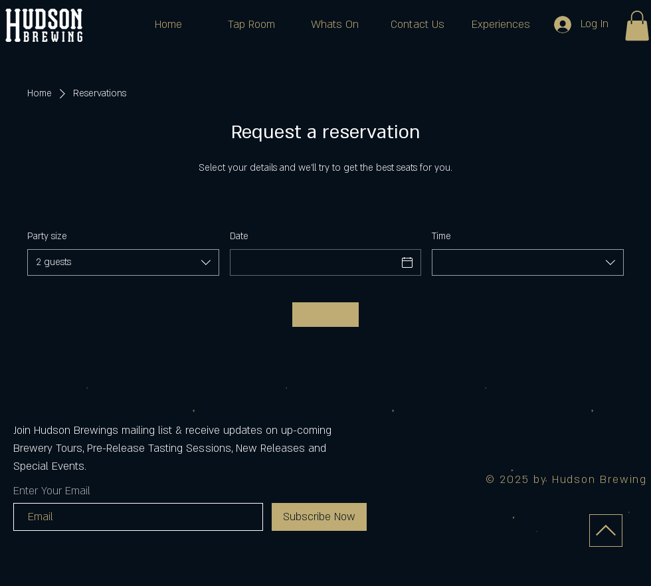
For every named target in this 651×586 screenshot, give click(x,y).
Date (239, 236)
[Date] (314, 262)
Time (441, 236)
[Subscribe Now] (319, 517)
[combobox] (123, 262)
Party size (47, 236)
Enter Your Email (51, 491)
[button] (637, 26)
